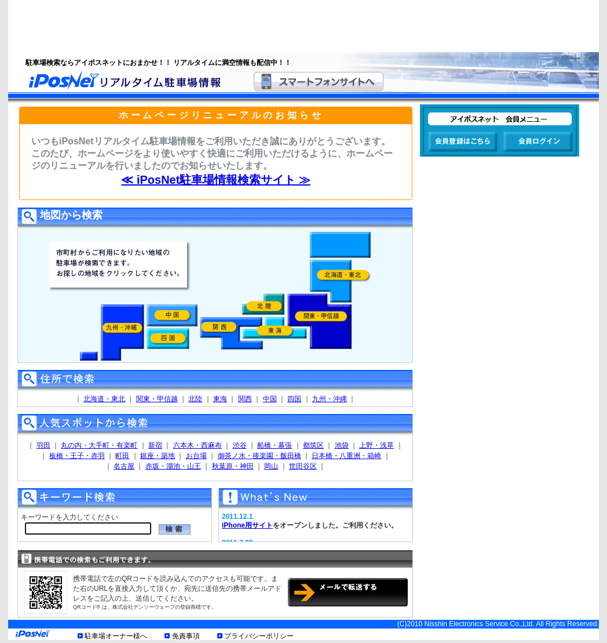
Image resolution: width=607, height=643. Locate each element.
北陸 (195, 399)
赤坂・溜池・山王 (173, 466)
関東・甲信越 (157, 399)
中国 (270, 399)
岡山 (271, 466)
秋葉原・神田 (233, 466)
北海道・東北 (104, 399)
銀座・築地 (157, 456)
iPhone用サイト (247, 525)
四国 (294, 399)
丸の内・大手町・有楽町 (99, 445)
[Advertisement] (289, 26)
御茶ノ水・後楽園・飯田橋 (259, 456)
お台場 (196, 456)
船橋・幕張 (274, 445)
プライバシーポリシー (259, 636)
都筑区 (313, 445)
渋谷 (240, 445)
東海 (220, 399)
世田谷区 (303, 466)
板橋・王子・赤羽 (77, 456)
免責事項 (186, 636)
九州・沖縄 (329, 399)
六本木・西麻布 (197, 445)
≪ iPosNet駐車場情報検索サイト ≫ (215, 179)
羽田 (43, 445)
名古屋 (124, 466)
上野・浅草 (376, 445)
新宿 (155, 445)
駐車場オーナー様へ (116, 636)
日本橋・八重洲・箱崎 (346, 456)
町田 (122, 456)
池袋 (342, 445)
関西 (245, 399)
